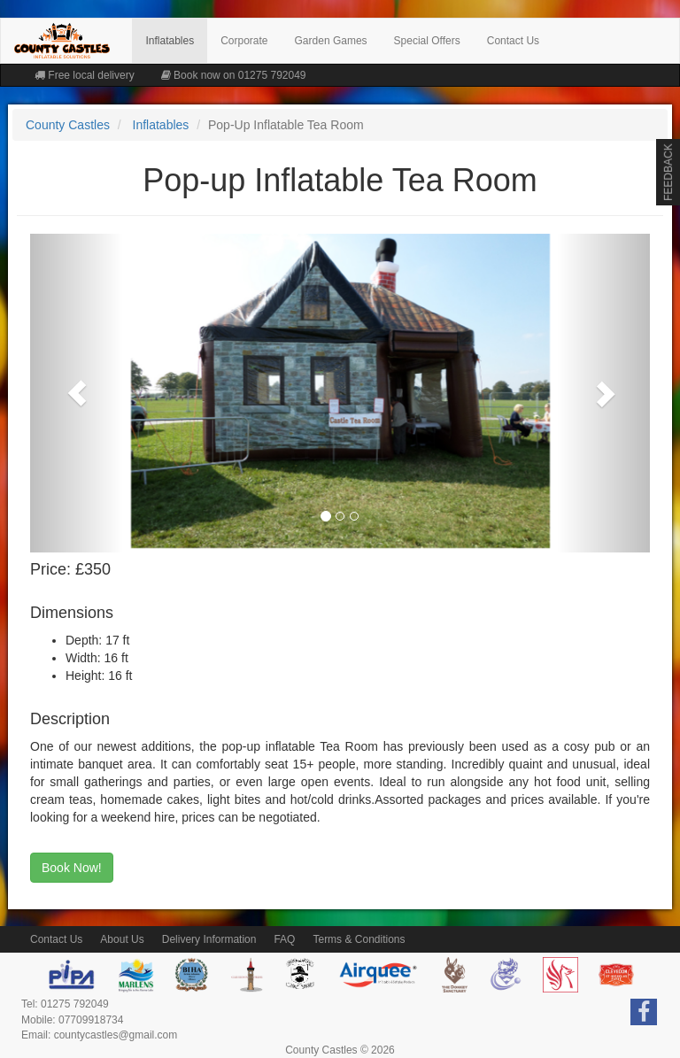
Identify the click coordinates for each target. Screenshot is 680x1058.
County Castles (68, 125)
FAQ (284, 939)
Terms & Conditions (359, 939)
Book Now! (72, 868)
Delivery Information (209, 939)
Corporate (243, 41)
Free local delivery (85, 75)
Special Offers (427, 41)
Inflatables (169, 41)
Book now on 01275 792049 (233, 75)
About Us (121, 939)
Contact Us (513, 41)
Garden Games (331, 41)
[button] (76, 393)
